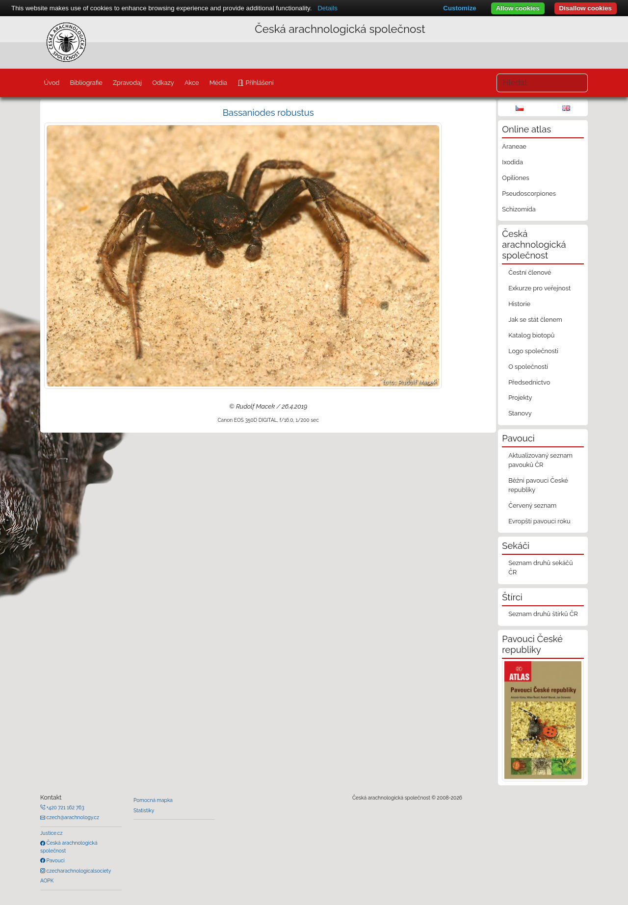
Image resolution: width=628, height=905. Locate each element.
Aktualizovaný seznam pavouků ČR (540, 460)
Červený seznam (532, 505)
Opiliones (515, 177)
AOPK (46, 880)
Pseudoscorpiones (528, 193)
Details (327, 8)
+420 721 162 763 (64, 807)
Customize (459, 8)
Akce (191, 82)
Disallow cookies (585, 8)
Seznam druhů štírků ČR (543, 614)
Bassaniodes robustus (268, 112)
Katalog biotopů (531, 335)
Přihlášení (258, 82)
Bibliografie (86, 82)
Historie (519, 304)
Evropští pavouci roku (539, 521)
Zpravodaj (127, 82)
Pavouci (55, 860)
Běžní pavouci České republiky (538, 485)
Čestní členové (529, 272)
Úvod (51, 82)
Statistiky (143, 810)
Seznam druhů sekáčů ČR (540, 567)
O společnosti (528, 366)
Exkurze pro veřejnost (539, 288)
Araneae (514, 146)
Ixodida (512, 162)
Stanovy (520, 413)
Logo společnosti (533, 351)
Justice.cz (51, 833)
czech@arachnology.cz (72, 817)
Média (218, 82)
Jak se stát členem (535, 319)
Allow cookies (518, 8)
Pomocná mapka (153, 800)
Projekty (520, 397)
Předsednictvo (529, 382)
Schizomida (518, 209)
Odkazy (163, 82)
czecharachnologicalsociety (78, 871)
